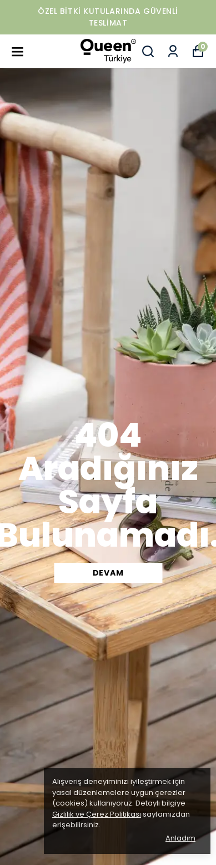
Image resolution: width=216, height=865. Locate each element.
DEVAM (108, 572)
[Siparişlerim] (173, 51)
